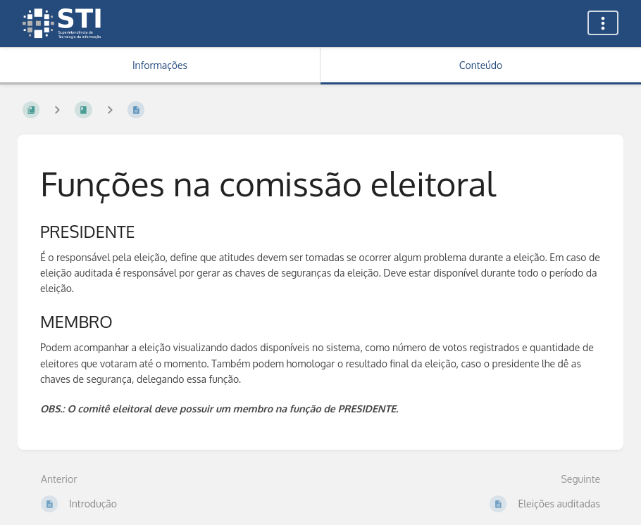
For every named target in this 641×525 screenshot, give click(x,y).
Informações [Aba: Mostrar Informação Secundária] (159, 65)
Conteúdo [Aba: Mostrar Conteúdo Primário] (480, 65)
